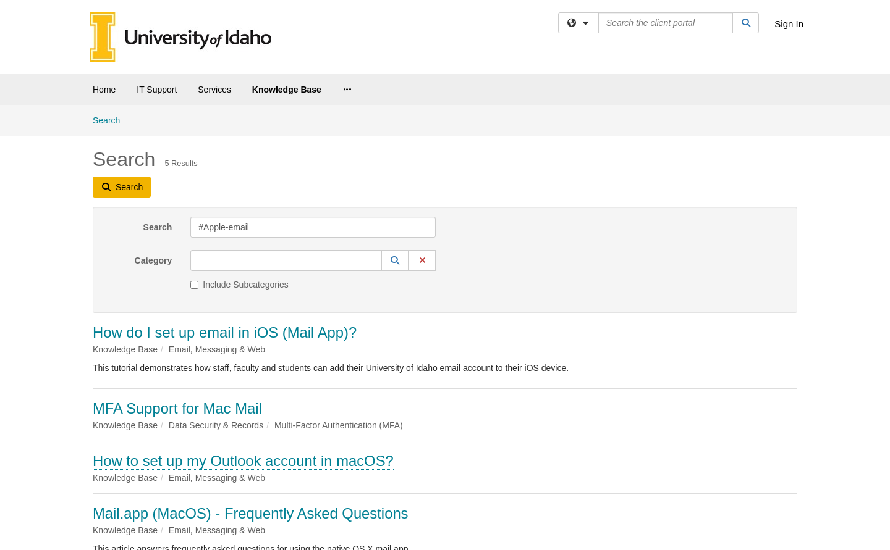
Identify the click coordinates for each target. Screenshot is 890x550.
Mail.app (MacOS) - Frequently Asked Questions (251, 513)
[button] (395, 260)
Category (153, 260)
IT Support (157, 89)
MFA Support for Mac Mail (177, 408)
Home (104, 89)
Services (214, 89)
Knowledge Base (286, 89)
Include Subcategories (239, 285)
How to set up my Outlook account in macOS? (243, 460)
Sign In (788, 24)
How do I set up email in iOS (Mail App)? (225, 332)
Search (111, 119)
